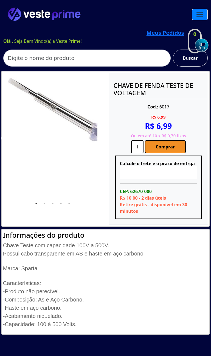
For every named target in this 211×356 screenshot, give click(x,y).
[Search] (87, 58)
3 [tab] (52, 203)
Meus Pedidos (165, 32)
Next (101, 138)
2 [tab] (44, 203)
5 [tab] (69, 203)
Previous (3, 138)
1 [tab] (36, 203)
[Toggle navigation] (200, 14)
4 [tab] (61, 203)
